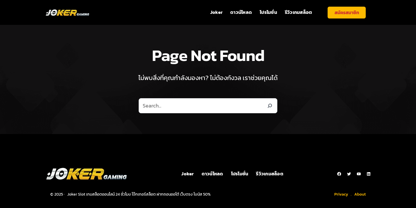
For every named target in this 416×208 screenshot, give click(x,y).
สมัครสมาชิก (347, 12)
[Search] (270, 106)
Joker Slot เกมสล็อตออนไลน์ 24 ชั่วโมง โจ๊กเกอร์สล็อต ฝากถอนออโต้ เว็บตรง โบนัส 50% (139, 194)
